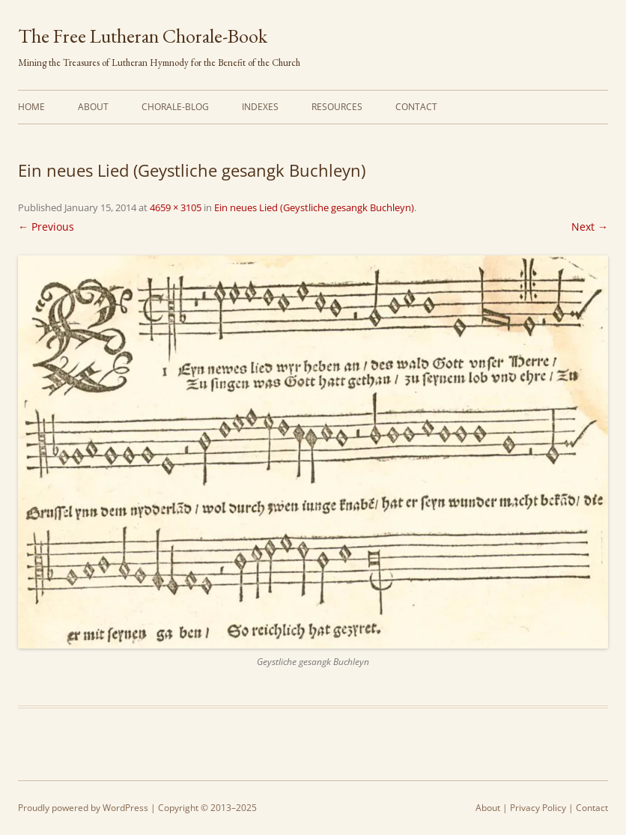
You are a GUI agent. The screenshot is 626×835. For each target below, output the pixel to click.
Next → (589, 226)
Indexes (260, 106)
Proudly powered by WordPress (83, 807)
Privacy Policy (538, 807)
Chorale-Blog (175, 106)
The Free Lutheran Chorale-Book (142, 36)
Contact (416, 106)
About (93, 106)
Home (31, 106)
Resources (337, 106)
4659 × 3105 (175, 207)
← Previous (46, 226)
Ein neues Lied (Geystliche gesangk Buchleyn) (314, 207)
